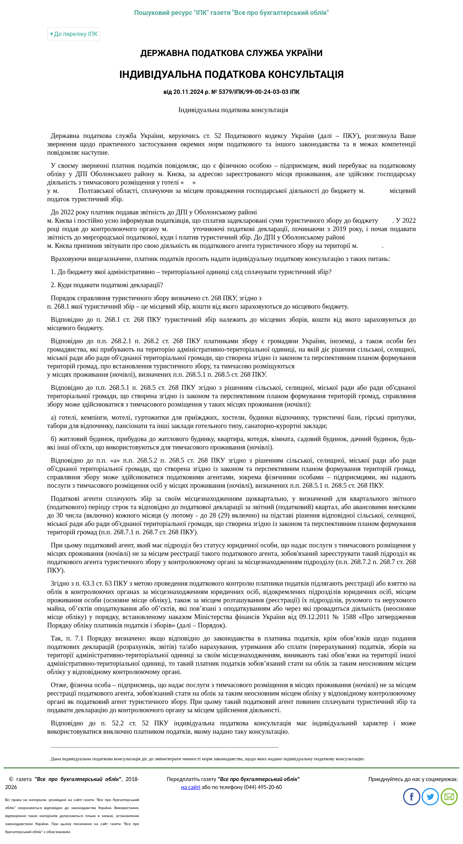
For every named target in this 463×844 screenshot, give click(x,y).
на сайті (190, 787)
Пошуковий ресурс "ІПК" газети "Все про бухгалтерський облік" (231, 12)
